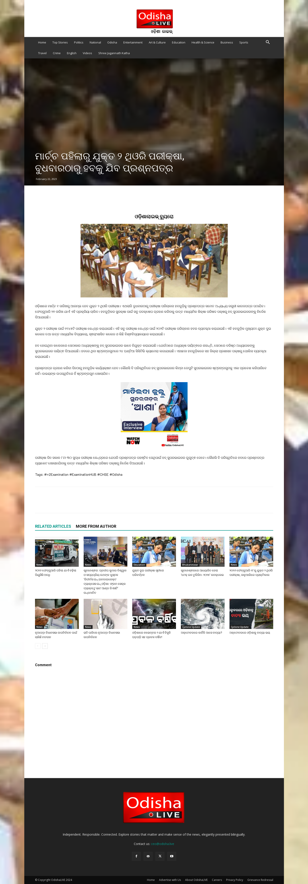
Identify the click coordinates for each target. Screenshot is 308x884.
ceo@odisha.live (162, 844)
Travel (42, 53)
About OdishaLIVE (196, 880)
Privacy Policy (234, 880)
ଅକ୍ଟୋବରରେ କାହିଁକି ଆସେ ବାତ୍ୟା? (201, 632)
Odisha (112, 42)
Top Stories (60, 42)
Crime (57, 53)
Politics (78, 42)
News (39, 564)
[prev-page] (38, 646)
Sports (243, 42)
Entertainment (133, 42)
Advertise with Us (170, 880)
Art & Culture (157, 42)
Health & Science (203, 42)
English (71, 53)
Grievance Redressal (260, 880)
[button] (268, 43)
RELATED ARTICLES (53, 526)
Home (42, 42)
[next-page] (45, 646)
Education (178, 42)
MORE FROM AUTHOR (96, 526)
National (95, 42)
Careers (217, 880)
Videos (87, 53)
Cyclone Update (191, 626)
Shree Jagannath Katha (114, 53)
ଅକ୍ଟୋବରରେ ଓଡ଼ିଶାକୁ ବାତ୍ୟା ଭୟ (249, 632)
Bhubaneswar (190, 564)
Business (227, 42)
